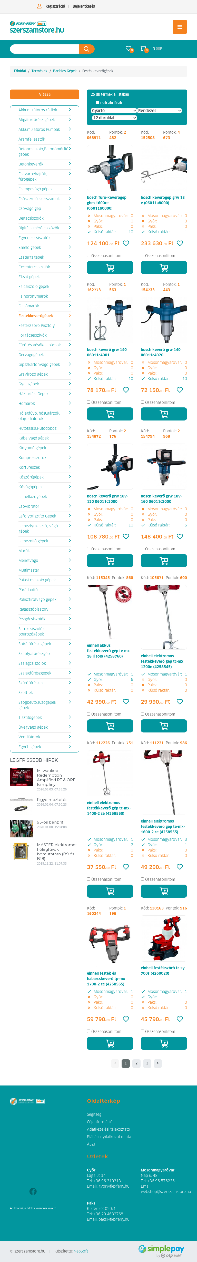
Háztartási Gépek (33, 394)
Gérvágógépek (31, 355)
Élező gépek (29, 277)
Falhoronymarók (33, 296)
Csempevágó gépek (35, 189)
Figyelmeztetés (52, 799)
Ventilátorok (29, 737)
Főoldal (20, 71)
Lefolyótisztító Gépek (37, 516)
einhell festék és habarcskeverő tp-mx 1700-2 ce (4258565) (106, 979)
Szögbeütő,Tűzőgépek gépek (37, 705)
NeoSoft (81, 1251)
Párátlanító (28, 590)
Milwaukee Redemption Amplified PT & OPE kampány (56, 777)
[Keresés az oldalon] (44, 49)
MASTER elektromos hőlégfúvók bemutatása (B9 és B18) (57, 851)
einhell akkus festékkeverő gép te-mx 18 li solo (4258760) (108, 651)
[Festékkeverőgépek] (37, 27)
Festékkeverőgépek (35, 316)
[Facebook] (33, 1192)
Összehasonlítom (106, 256)
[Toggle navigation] (180, 27)
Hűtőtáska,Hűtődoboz (37, 429)
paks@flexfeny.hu (113, 1219)
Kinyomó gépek (32, 448)
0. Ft (158, 48)
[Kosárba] (110, 267)
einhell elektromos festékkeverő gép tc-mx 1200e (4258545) (162, 661)
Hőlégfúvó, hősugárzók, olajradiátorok (39, 416)
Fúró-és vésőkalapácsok (39, 345)
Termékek (39, 71)
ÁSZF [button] (91, 1144)
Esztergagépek (31, 257)
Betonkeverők (30, 164)
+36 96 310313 (107, 1181)
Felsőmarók (28, 306)
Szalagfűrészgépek (34, 673)
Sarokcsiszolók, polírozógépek (31, 631)
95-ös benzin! (50, 822)
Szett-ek (25, 693)
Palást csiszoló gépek (37, 580)
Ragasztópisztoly (33, 609)
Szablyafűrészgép (34, 654)
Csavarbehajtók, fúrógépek (32, 176)
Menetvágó (28, 561)
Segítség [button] (94, 1115)
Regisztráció (55, 6)
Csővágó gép (29, 209)
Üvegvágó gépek (33, 727)
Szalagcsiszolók (32, 664)
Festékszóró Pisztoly (36, 326)
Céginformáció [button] (100, 1122)
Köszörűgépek (31, 477)
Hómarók (26, 404)
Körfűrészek (29, 467)
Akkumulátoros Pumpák (39, 130)
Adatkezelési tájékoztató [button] (108, 1129)
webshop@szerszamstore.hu (166, 1192)
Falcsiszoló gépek (33, 287)
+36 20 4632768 (108, 1214)
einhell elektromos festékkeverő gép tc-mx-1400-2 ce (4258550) (109, 808)
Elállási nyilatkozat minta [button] (109, 1137)
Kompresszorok (32, 458)
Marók (24, 551)
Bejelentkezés (84, 6)
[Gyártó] (114, 110)
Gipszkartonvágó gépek (39, 365)
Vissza (45, 94)
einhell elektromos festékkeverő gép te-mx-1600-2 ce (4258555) (163, 827)
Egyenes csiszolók (34, 238)
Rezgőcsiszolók (31, 619)
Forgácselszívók (32, 335)
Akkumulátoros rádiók (37, 110)
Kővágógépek (30, 487)
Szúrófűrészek (31, 683)
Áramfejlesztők (31, 139)
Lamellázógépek (32, 497)
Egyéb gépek (29, 747)
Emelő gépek (29, 248)
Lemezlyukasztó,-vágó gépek (38, 528)
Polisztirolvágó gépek (37, 600)
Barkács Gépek (65, 71)
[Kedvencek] (126, 244)
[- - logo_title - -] (158, 1063)
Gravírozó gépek (33, 374)
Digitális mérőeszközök (38, 228)
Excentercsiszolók (34, 267)
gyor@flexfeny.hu (113, 1186)
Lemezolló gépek (33, 541)
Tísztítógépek (30, 718)
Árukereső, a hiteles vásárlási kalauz (33, 1208)
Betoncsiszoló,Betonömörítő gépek (43, 152)
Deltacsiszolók (31, 218)
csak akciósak (111, 103)
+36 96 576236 (161, 1181)
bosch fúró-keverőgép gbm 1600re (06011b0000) (106, 203)
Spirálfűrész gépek (34, 644)
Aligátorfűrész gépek (36, 120)
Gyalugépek (28, 384)
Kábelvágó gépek (33, 438)
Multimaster (28, 570)
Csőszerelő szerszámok (39, 199)
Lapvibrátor (28, 506)
